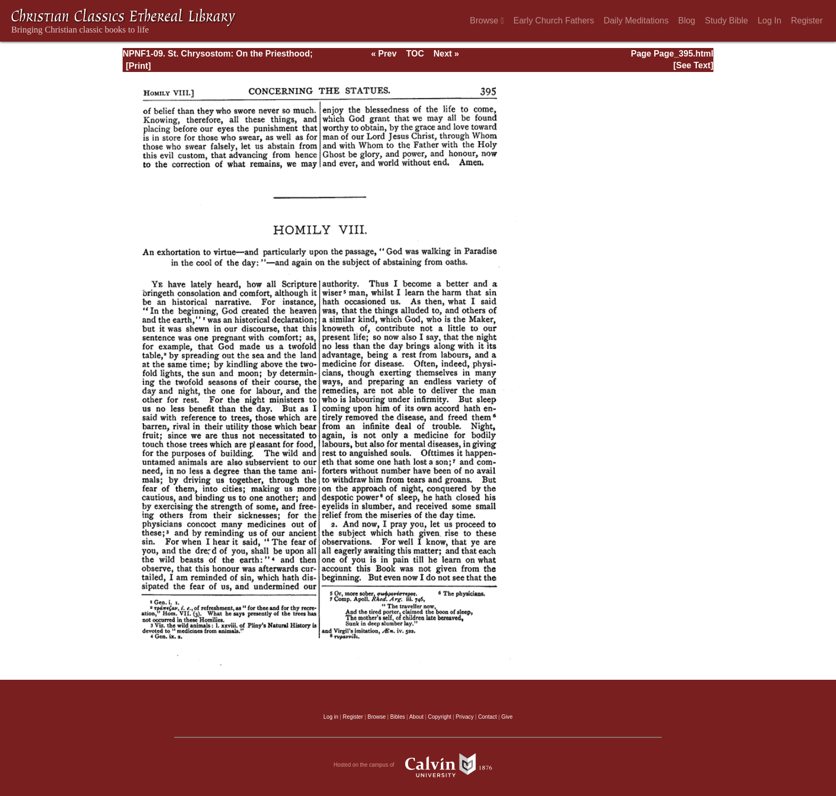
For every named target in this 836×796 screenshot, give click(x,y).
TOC (415, 53)
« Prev (384, 53)
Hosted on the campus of (418, 765)
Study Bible (726, 20)
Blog (686, 20)
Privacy (465, 717)
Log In (769, 20)
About (416, 717)
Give (506, 717)
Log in (331, 717)
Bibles (397, 717)
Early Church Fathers (553, 20)
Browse (487, 20)
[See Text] (693, 65)
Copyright (440, 717)
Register (807, 20)
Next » (446, 53)
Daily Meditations (636, 20)
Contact (487, 717)
